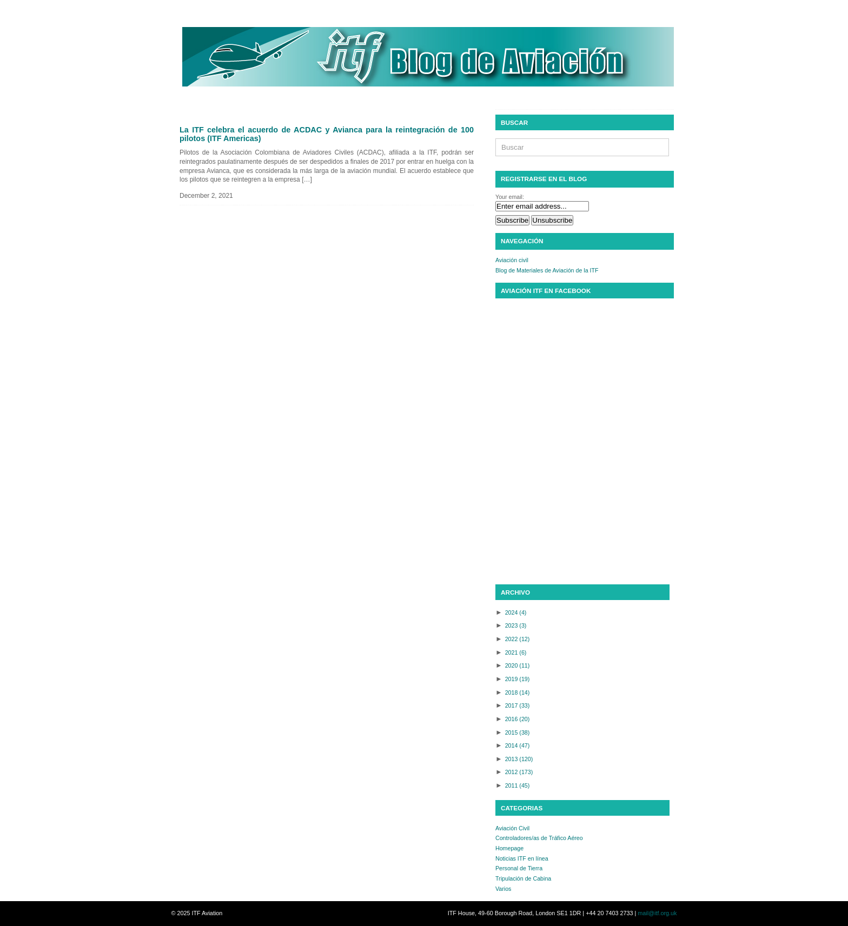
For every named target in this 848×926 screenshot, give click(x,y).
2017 (517, 705)
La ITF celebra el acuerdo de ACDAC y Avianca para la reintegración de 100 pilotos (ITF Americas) (327, 134)
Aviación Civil (512, 828)
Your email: (509, 197)
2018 (517, 692)
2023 (516, 625)
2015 (517, 732)
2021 (516, 652)
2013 (519, 759)
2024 (516, 612)
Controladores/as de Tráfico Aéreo (539, 838)
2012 (519, 772)
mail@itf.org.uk (657, 913)
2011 (517, 785)
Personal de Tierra (518, 868)
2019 (517, 679)
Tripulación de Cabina (523, 878)
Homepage (509, 848)
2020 (517, 665)
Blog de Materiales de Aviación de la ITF (547, 270)
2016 (517, 719)
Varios (503, 888)
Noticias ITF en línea (521, 858)
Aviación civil (511, 260)
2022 (517, 639)
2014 (517, 745)
